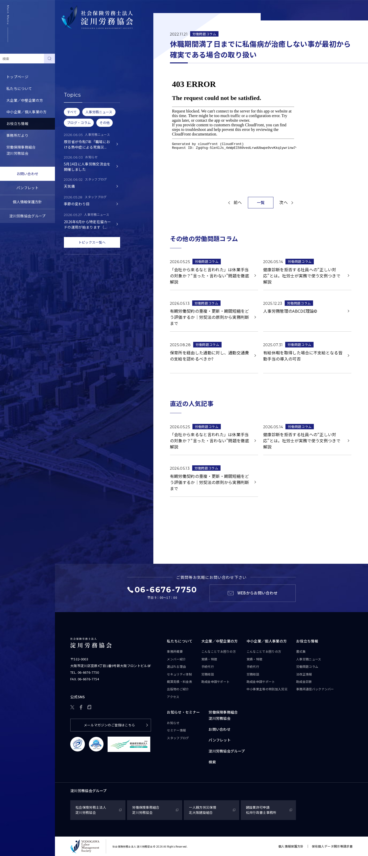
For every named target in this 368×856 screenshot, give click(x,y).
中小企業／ (267, 641)
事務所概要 (175, 651)
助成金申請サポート (215, 681)
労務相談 (207, 674)
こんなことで (218, 651)
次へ (283, 202)
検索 (212, 761)
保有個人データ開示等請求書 (332, 846)
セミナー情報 (176, 730)
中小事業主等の (267, 689)
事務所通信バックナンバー (83, 106)
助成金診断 (70, 117)
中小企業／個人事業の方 (26, 111)
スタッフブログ (178, 738)
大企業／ (219, 641)
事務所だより (17, 135)
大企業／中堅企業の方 (24, 100)
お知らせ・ (183, 712)
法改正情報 (304, 674)
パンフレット (27, 187)
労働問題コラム (74, 82)
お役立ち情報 (17, 123)
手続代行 (207, 666)
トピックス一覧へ (92, 242)
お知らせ (173, 722)
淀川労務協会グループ (27, 215)
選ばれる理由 (176, 666)
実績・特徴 (209, 659)
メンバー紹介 (176, 659)
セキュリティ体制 (179, 674)
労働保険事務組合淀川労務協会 (21, 150)
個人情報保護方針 (27, 201)
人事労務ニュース (75, 71)
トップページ (17, 76)
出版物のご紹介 (178, 689)
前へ (238, 202)
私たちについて (19, 88)
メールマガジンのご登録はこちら (109, 725)
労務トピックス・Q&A (79, 94)
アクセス (173, 696)
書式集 (66, 59)
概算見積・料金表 (179, 681)
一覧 (261, 202)
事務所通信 (315, 689)
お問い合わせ (28, 173)
